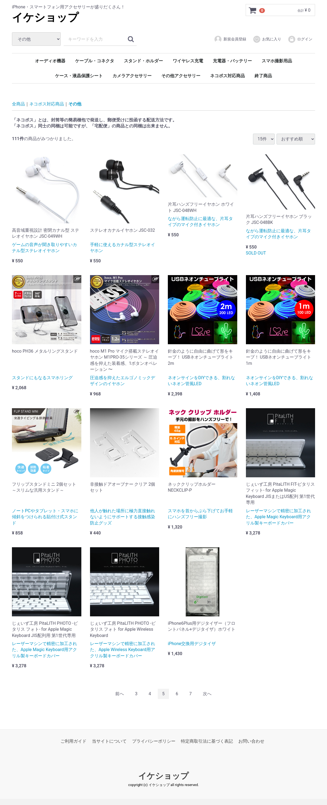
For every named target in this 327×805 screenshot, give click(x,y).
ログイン (300, 39)
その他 (74, 104)
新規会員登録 (230, 39)
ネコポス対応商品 (227, 75)
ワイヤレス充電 (188, 60)
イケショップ (45, 17)
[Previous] (119, 693)
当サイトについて (109, 741)
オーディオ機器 (50, 60)
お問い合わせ (251, 741)
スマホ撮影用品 (277, 60)
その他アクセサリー (180, 75)
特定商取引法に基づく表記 (207, 741)
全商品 (18, 104)
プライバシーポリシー (153, 741)
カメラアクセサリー (132, 75)
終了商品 (263, 75)
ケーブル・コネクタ (94, 60)
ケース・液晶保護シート (79, 75)
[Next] (207, 693)
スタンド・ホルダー (143, 60)
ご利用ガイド (73, 741)
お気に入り (267, 39)
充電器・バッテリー (232, 60)
